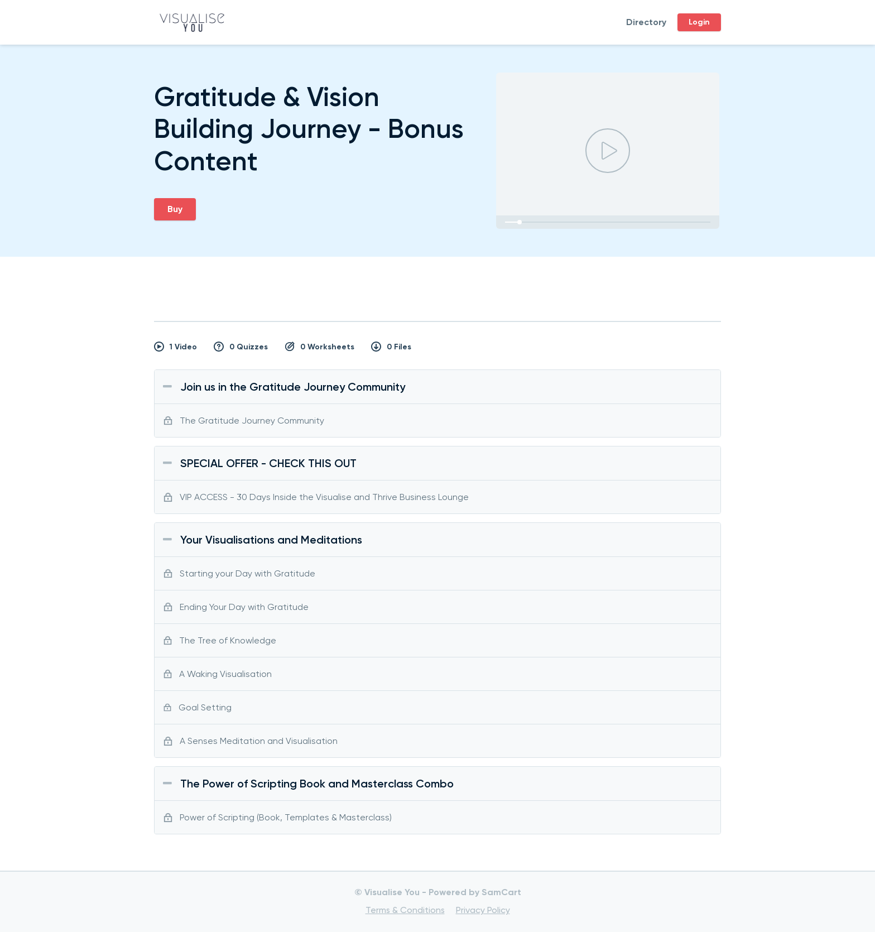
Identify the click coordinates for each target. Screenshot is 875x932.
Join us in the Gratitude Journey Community (292, 387)
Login (699, 22)
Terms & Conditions (405, 910)
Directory (646, 22)
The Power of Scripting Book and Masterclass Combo (317, 783)
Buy (174, 209)
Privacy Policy (483, 910)
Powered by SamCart (475, 892)
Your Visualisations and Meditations (271, 540)
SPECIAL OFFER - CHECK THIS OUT (268, 463)
